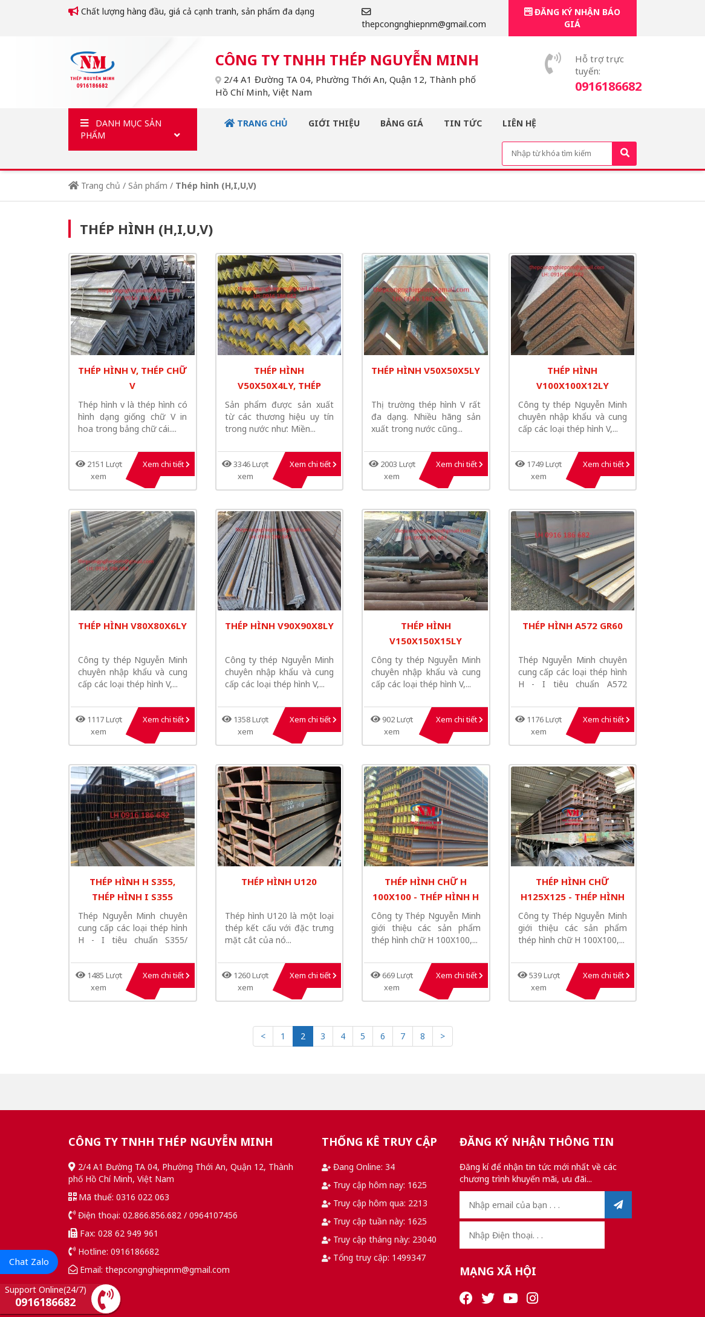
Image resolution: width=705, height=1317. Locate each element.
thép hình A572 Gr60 (572, 625)
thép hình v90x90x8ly (279, 625)
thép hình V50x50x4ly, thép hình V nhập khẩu (279, 385)
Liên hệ (519, 123)
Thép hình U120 (279, 881)
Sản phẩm (147, 185)
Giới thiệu (334, 123)
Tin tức (463, 123)
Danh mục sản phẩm (132, 129)
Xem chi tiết (166, 464)
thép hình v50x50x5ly (425, 370)
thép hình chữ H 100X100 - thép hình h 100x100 (425, 896)
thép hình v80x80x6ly (132, 625)
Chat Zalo (29, 1261)
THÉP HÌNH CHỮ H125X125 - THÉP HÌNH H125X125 (573, 896)
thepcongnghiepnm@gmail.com (424, 18)
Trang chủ (256, 123)
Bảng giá (401, 123)
